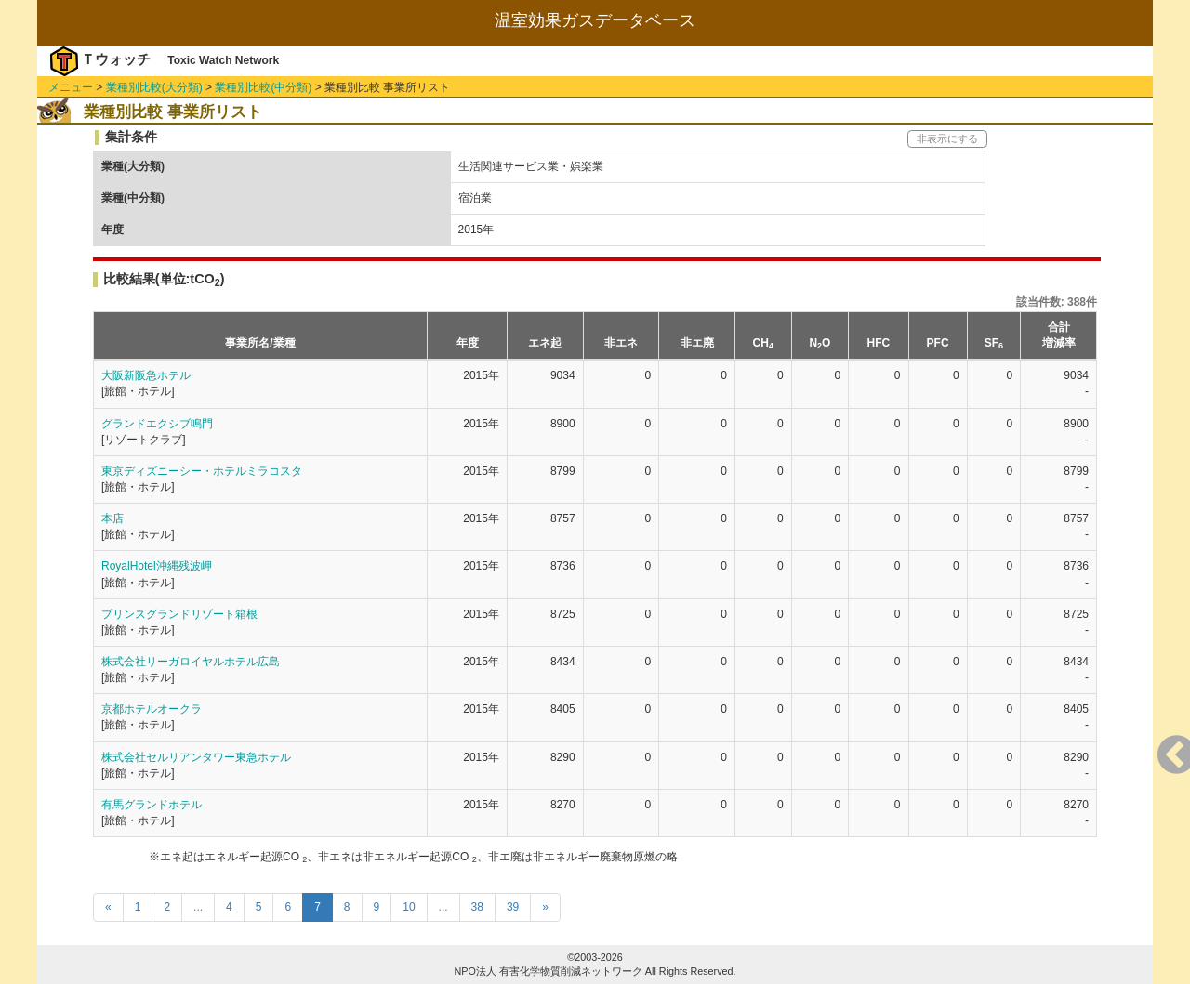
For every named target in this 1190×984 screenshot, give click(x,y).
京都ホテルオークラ (151, 708)
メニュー (70, 87)
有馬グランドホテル (151, 804)
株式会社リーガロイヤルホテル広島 (190, 661)
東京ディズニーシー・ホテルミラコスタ (201, 471)
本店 (112, 518)
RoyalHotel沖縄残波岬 (156, 565)
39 (513, 906)
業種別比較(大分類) (154, 87)
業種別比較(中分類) (263, 87)
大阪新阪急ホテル (146, 375)
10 (409, 906)
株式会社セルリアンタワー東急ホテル (196, 757)
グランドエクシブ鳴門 (157, 423)
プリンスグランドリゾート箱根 (179, 614)
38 (477, 906)
